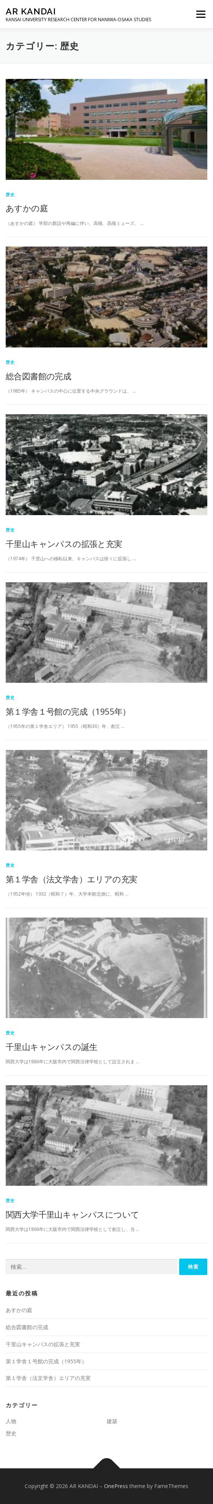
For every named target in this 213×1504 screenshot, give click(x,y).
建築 (112, 1421)
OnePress (116, 1486)
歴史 (10, 194)
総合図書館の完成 (38, 376)
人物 (11, 1421)
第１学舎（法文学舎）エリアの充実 (71, 879)
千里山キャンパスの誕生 (51, 1046)
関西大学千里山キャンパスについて (72, 1214)
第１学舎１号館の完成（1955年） (68, 711)
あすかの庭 (27, 208)
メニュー (200, 14)
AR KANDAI (31, 11)
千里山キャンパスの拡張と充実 (64, 543)
